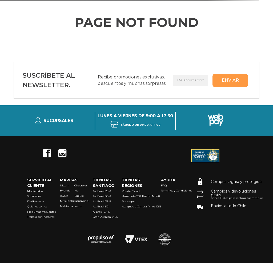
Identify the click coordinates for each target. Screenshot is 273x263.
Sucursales (58, 120)
